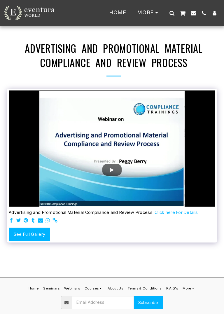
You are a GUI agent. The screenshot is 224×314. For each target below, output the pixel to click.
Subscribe (148, 302)
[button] (172, 13)
